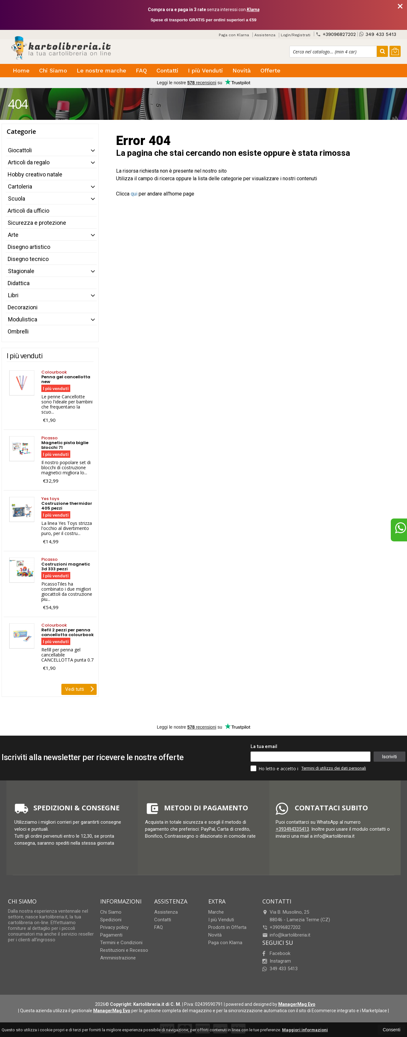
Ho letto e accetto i (275, 768)
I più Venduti (205, 70)
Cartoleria (20, 186)
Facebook (276, 953)
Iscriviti (389, 756)
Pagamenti (111, 935)
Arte (13, 234)
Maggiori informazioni (305, 1029)
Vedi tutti (79, 688)
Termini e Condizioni (121, 942)
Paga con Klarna (234, 35)
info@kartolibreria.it (286, 935)
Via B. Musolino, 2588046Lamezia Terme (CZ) (296, 916)
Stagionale (21, 271)
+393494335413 (292, 829)
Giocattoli (20, 150)
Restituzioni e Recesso (124, 950)
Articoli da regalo (29, 162)
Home (21, 70)
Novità (241, 70)
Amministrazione (118, 958)
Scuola (16, 198)
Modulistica (22, 319)
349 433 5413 (377, 34)
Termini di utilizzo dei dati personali (333, 768)
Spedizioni (110, 920)
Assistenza (264, 35)
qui (134, 194)
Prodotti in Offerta (227, 927)
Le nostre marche (101, 70)
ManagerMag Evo (296, 1004)
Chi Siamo (53, 70)
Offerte (270, 70)
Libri (13, 295)
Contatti (167, 70)
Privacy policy (114, 927)
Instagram (276, 961)
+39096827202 (336, 34)
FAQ (141, 70)
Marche (216, 912)
